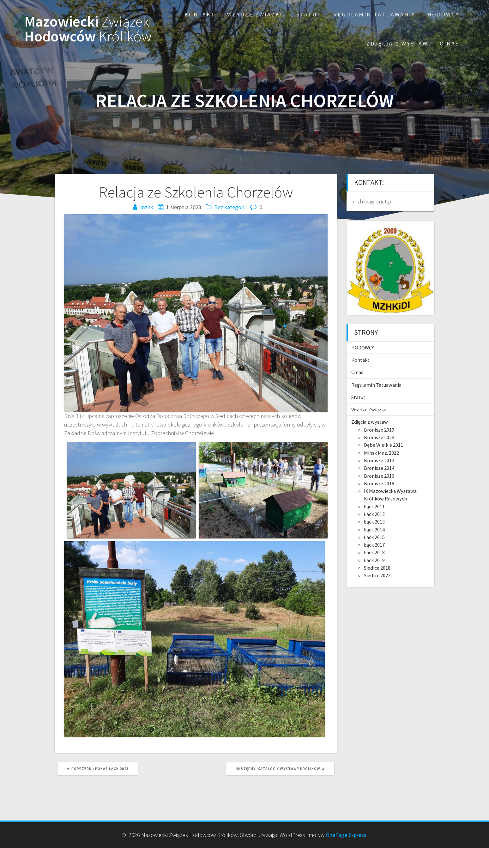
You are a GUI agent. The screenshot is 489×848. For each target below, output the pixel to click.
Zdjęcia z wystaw (397, 43)
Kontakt (199, 14)
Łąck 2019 (374, 560)
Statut (309, 14)
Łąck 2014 (374, 529)
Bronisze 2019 (379, 430)
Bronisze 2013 (379, 460)
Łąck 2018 (374, 552)
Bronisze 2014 (379, 468)
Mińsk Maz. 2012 (381, 453)
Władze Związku (256, 14)
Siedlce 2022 (377, 575)
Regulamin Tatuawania (374, 14)
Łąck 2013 (374, 521)
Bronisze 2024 (379, 437)
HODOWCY (443, 14)
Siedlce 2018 (377, 568)
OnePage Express (346, 835)
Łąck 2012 (374, 514)
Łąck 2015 (374, 537)
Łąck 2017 (374, 545)
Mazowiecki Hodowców (88, 29)
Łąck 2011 (374, 506)
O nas (449, 43)
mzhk (146, 207)
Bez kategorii (230, 207)
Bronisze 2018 (379, 483)
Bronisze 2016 (379, 476)
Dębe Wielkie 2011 (383, 445)
